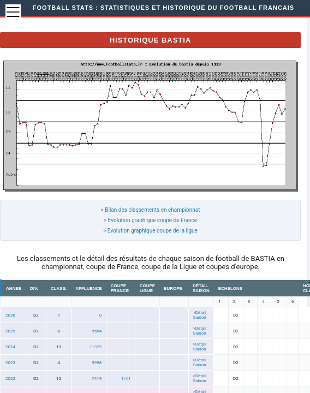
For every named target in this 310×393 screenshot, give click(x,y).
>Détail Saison (200, 315)
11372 (96, 346)
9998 (97, 362)
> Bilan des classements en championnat (150, 210)
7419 (97, 378)
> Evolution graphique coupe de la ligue (150, 231)
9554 (97, 331)
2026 (10, 315)
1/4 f (125, 378)
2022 (10, 378)
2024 (10, 346)
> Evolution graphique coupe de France (150, 220)
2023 (10, 362)
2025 (10, 331)
